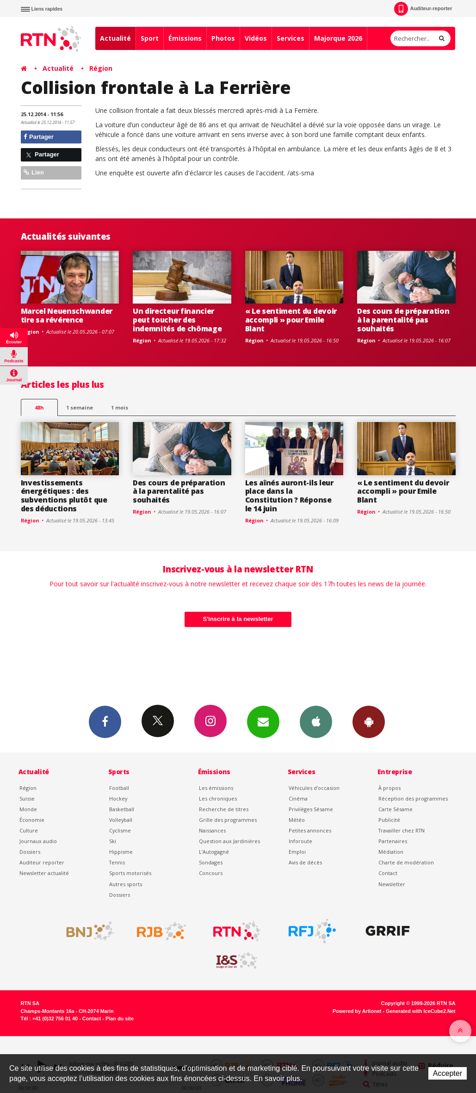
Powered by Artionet (357, 1011)
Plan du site (119, 1018)
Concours (211, 873)
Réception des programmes (413, 798)
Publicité (389, 820)
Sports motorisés (130, 873)
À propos (389, 788)
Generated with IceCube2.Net (420, 1011)
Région (100, 68)
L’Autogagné (214, 852)
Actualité (115, 38)
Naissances (212, 830)
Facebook (105, 721)
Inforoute (300, 841)
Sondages (211, 862)
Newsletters (263, 721)
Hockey (118, 798)
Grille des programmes (228, 820)
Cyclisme (120, 830)
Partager (39, 136)
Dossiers (29, 852)
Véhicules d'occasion (314, 788)
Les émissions (216, 788)
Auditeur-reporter (423, 9)
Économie (31, 820)
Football (119, 788)
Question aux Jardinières (229, 841)
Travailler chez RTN (401, 830)
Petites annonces (310, 830)
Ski (112, 841)
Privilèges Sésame (311, 809)
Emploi (297, 852)
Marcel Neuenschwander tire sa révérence (66, 315)
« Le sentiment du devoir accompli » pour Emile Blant (291, 320)
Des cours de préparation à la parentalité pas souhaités (403, 320)
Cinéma (298, 798)
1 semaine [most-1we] (79, 407)
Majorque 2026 (338, 38)
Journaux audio (38, 841)
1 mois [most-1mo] (119, 407)
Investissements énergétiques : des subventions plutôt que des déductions (64, 496)
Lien (34, 172)
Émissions (185, 38)
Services (290, 38)
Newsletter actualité (44, 873)
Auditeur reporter (41, 862)
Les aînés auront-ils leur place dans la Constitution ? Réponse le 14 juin (289, 496)
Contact (387, 873)
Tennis (117, 862)
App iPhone (316, 721)
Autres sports (125, 884)
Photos (223, 38)
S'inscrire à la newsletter (238, 618)
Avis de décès (305, 862)
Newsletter (391, 884)
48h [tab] (39, 407)
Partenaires (392, 841)
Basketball (121, 809)
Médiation (390, 852)
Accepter (447, 1073)
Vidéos (256, 38)
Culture (28, 830)
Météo (297, 820)
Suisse (27, 798)
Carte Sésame (395, 809)
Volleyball (120, 820)
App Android (368, 721)
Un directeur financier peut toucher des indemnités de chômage (177, 320)
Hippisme (121, 852)
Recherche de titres (223, 809)
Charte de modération (406, 862)
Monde (28, 809)
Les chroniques (218, 798)
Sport (150, 38)
